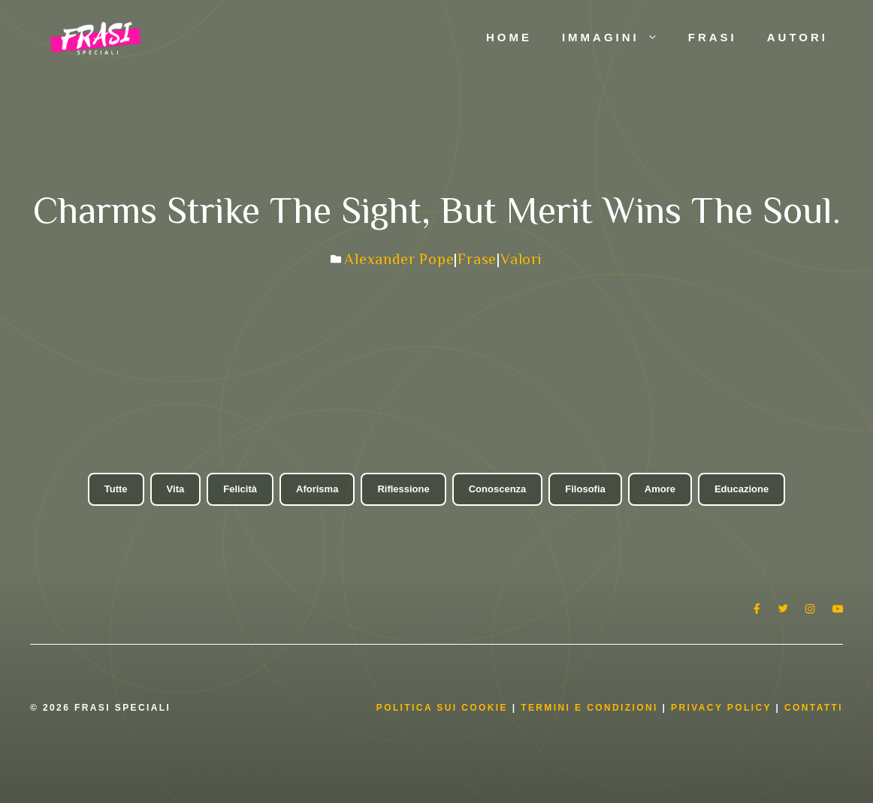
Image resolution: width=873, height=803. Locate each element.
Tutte (116, 489)
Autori (797, 37)
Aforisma (317, 489)
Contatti (813, 707)
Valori (521, 259)
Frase (477, 259)
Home (509, 37)
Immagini (617, 37)
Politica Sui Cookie (442, 707)
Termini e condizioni (589, 707)
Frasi (712, 37)
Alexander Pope (399, 259)
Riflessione (403, 489)
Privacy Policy (723, 707)
